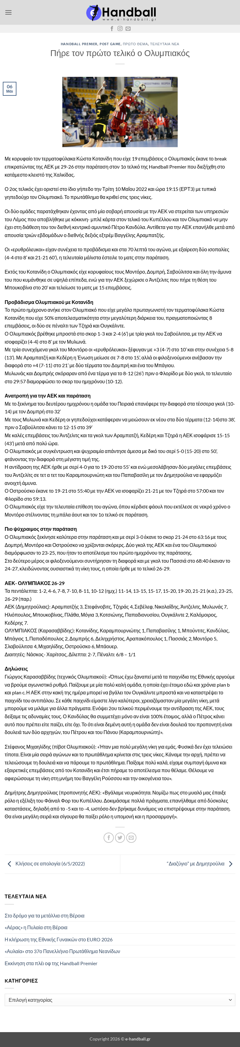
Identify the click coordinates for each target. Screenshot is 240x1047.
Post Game (110, 44)
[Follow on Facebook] (111, 29)
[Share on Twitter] (120, 838)
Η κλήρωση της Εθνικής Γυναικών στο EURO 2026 (59, 939)
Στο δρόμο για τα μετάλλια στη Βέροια (45, 915)
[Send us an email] (128, 29)
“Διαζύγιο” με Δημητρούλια (201, 863)
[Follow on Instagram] (120, 29)
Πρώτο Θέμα (135, 44)
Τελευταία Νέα (164, 44)
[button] (8, 12)
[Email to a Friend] (131, 838)
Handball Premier (79, 44)
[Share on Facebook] (109, 838)
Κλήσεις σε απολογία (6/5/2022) (45, 863)
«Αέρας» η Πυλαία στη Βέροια (36, 927)
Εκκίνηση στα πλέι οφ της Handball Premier (51, 963)
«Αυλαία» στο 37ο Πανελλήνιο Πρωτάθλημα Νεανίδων (62, 951)
